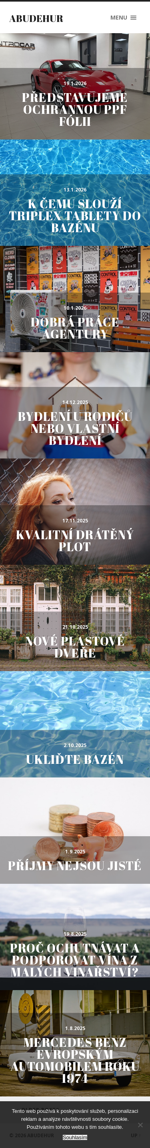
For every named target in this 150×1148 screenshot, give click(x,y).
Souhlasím (75, 1137)
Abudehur (36, 18)
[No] (140, 1125)
